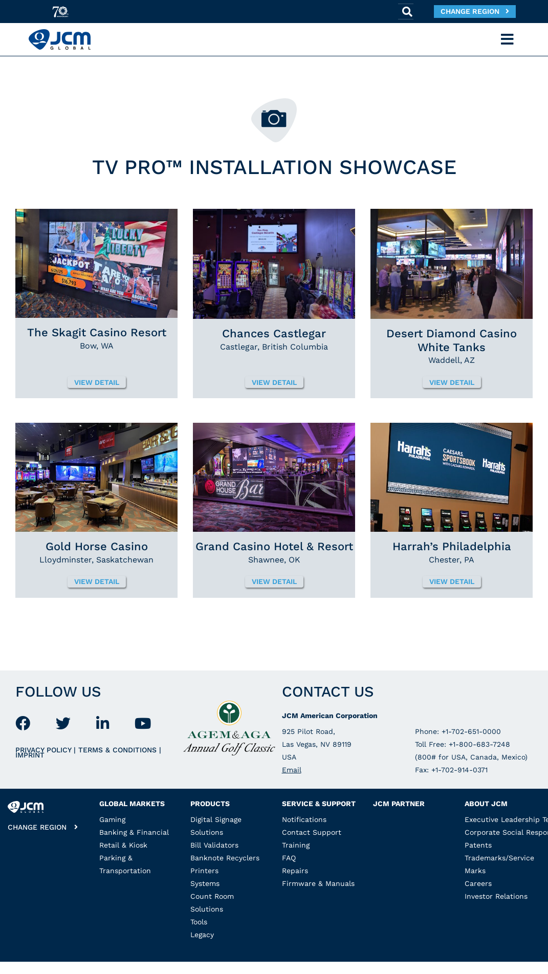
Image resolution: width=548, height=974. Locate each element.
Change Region (475, 11)
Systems (205, 883)
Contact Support (311, 832)
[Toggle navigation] (507, 39)
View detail (96, 382)
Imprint (30, 755)
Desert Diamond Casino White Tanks (451, 340)
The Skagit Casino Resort (96, 332)
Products (210, 803)
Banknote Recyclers (224, 858)
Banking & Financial (134, 832)
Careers (478, 883)
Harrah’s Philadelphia (451, 546)
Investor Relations (496, 896)
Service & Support (319, 803)
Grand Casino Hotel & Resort (274, 546)
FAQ (289, 858)
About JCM (486, 803)
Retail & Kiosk (123, 845)
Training (296, 845)
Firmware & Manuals (318, 883)
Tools (198, 922)
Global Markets (132, 803)
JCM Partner (399, 803)
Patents (478, 845)
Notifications (304, 819)
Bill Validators (214, 845)
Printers (204, 871)
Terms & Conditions (118, 750)
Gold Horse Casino (97, 546)
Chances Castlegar (274, 333)
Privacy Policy (44, 750)
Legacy (202, 934)
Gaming (112, 819)
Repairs (295, 871)
